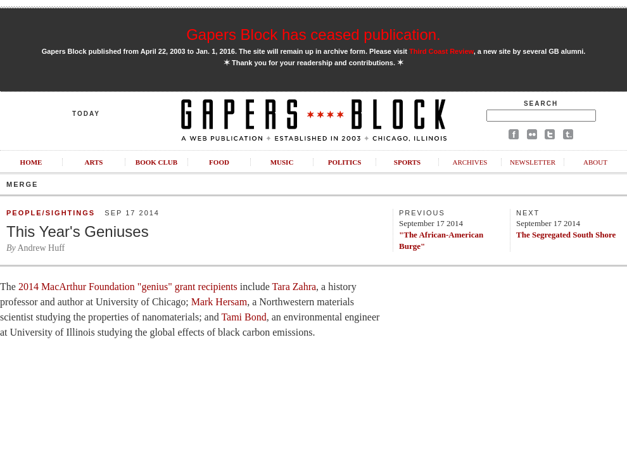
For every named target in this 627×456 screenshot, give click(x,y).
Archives (469, 162)
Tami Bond (243, 317)
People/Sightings (50, 213)
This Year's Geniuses (77, 231)
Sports (407, 162)
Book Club (156, 162)
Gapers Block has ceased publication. (313, 34)
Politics (345, 162)
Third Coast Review (441, 51)
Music (282, 162)
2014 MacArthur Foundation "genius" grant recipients (128, 286)
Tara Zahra (294, 286)
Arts (94, 162)
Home (31, 162)
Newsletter (532, 162)
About (595, 162)
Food (219, 162)
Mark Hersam (219, 301)
